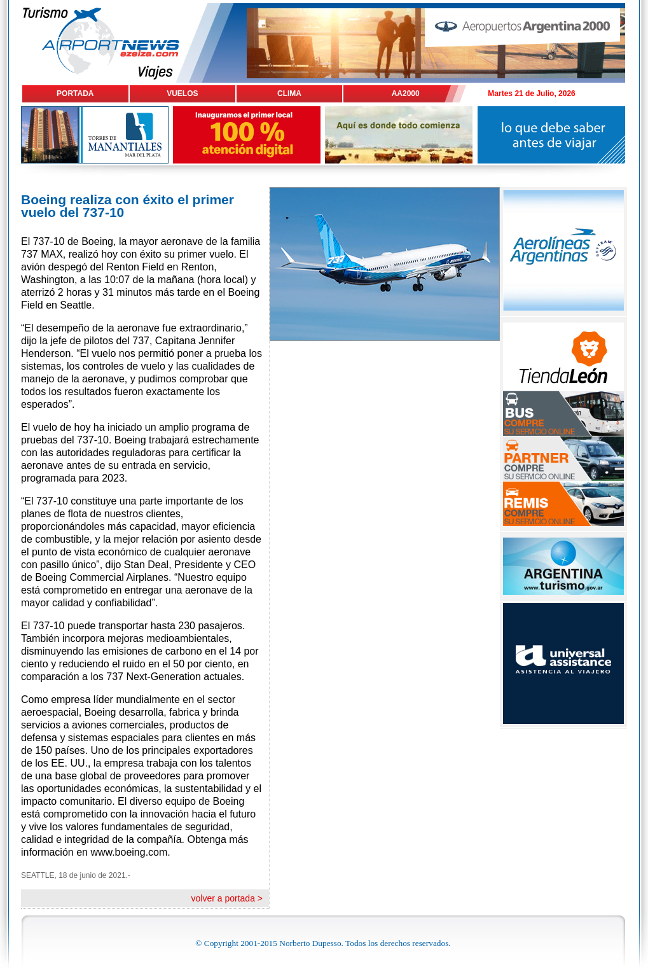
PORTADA (75, 93)
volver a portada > (227, 898)
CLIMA (289, 93)
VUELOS (182, 93)
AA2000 (406, 93)
